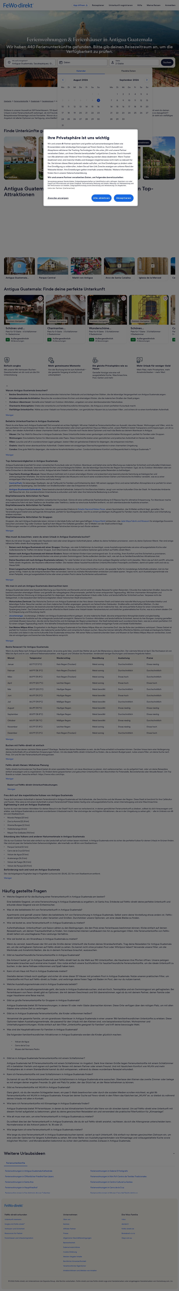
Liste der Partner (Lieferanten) (61, 188)
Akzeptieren (123, 198)
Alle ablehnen (101, 198)
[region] (90, 167)
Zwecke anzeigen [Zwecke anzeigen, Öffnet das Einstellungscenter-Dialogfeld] (58, 198)
